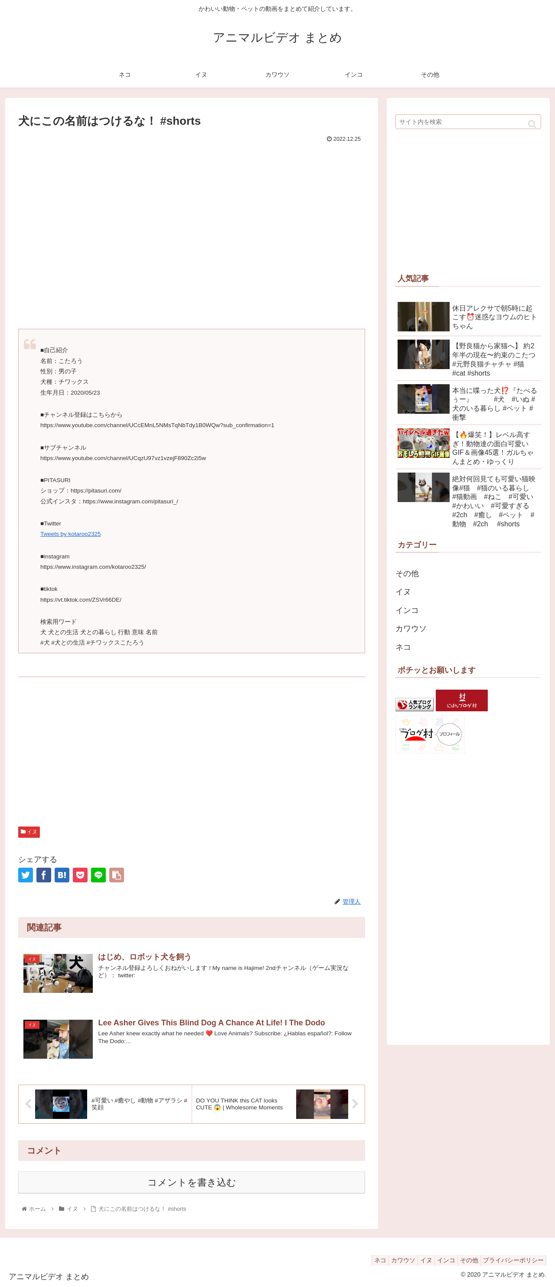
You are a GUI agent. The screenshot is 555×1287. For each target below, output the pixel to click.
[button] (532, 124)
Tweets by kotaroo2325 (70, 534)
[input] (468, 121)
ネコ (403, 647)
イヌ (29, 832)
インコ (407, 610)
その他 (407, 573)
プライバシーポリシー (511, 1259)
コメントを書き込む (191, 1182)
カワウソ (411, 628)
